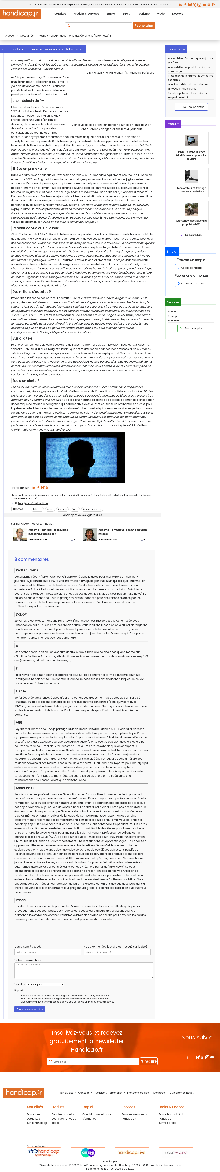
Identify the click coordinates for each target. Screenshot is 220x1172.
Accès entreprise (190, 283)
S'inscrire (149, 1061)
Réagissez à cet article (33, 503)
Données (159, 1092)
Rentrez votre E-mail (32, 1062)
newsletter (109, 1041)
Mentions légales (138, 1092)
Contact (83, 1092)
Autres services (123, 4)
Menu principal (71, 4)
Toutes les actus (190, 107)
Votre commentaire (27, 960)
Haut (179, 1165)
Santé (75, 509)
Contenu (32, 4)
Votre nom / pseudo (28, 947)
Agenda (172, 311)
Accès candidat (189, 268)
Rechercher (144, 25)
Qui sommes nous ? (182, 1092)
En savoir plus (190, 328)
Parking (172, 316)
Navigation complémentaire (97, 4)
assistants (103, 998)
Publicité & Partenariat (108, 1092)
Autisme (62, 509)
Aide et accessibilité (50, 4)
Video (50, 509)
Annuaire (173, 320)
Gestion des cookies (160, 4)
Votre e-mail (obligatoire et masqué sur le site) (115, 947)
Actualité (37, 509)
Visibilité (19, 984)
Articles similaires (92, 509)
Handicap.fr (126, 1165)
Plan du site (141, 4)
